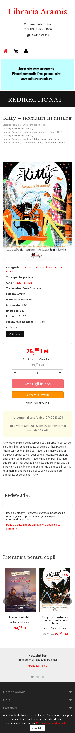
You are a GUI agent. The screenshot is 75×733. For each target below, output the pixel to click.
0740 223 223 (40, 35)
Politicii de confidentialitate (52, 723)
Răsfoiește (15, 333)
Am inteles (37, 727)
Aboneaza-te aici (38, 665)
